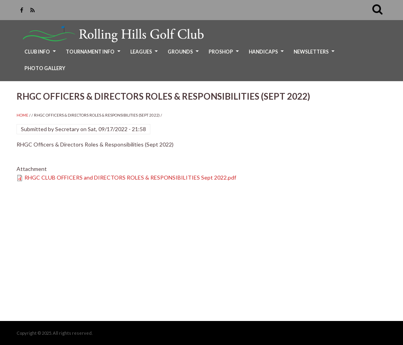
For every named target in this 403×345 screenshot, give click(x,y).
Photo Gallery (44, 68)
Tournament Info (94, 54)
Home (22, 115)
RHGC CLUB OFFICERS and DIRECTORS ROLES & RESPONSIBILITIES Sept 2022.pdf (130, 177)
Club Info (41, 54)
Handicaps (267, 54)
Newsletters (315, 54)
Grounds (184, 54)
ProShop (225, 54)
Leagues (145, 54)
